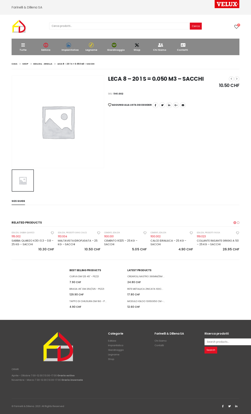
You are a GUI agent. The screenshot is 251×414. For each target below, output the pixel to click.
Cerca (196, 26)
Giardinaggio (116, 47)
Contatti (182, 47)
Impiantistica (70, 47)
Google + (176, 105)
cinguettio (162, 105)
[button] (234, 222)
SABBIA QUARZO (27, 232)
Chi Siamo (159, 47)
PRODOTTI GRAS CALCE (76, 232)
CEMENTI (108, 232)
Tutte (22, 47)
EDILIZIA (15, 232)
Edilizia (46, 47)
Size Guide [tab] (18, 201)
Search (211, 350)
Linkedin (236, 406)
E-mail (183, 105)
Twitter (229, 406)
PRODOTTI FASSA (212, 232)
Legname (91, 47)
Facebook (155, 105)
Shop (137, 47)
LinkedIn (169, 105)
